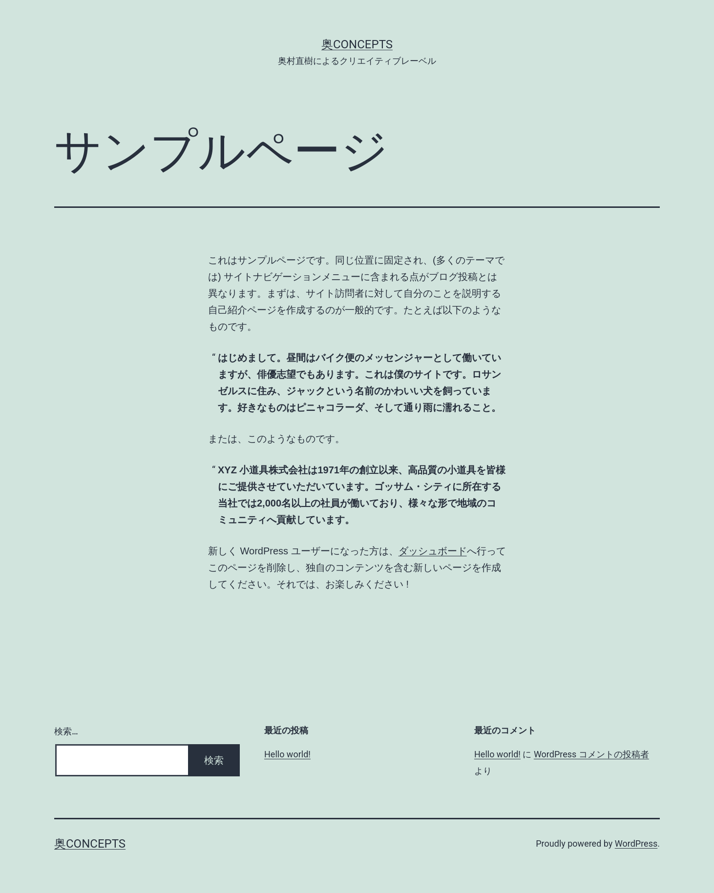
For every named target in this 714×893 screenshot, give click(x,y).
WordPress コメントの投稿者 (591, 754)
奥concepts (357, 44)
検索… (66, 731)
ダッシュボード (433, 551)
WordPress (636, 843)
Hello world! (287, 754)
